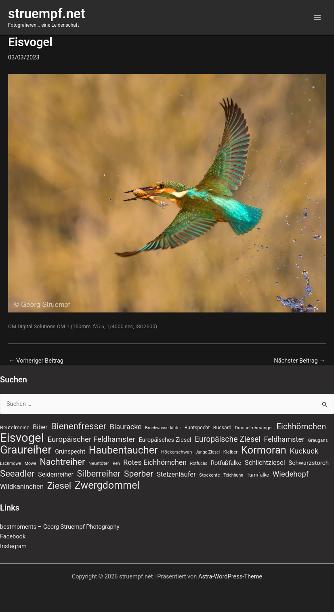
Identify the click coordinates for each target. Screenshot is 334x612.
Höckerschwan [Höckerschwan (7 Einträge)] (176, 452)
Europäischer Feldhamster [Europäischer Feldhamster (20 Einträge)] (91, 439)
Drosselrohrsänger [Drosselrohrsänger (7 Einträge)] (254, 428)
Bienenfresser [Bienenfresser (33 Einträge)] (78, 426)
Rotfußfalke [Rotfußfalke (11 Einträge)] (226, 462)
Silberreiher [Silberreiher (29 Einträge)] (98, 474)
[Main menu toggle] (317, 17)
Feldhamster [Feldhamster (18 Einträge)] (284, 439)
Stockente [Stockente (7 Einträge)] (209, 475)
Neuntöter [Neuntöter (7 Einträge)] (98, 463)
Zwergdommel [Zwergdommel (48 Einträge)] (107, 485)
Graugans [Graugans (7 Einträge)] (318, 440)
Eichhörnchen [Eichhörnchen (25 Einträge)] (301, 426)
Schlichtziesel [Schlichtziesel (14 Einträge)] (265, 462)
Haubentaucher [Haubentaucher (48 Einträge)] (123, 450)
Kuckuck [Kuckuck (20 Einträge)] (304, 451)
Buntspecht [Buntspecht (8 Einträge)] (197, 428)
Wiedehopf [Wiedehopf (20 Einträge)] (291, 474)
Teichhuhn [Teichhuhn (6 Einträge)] (233, 475)
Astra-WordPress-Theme (230, 576)
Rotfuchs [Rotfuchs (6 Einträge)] (199, 463)
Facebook (12, 536)
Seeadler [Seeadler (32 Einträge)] (17, 473)
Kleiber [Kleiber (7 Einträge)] (230, 452)
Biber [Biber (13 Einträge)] (40, 427)
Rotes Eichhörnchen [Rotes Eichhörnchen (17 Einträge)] (155, 462)
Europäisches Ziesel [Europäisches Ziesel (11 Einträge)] (165, 439)
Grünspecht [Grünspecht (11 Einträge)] (70, 451)
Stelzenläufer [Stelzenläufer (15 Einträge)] (176, 474)
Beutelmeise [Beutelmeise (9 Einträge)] (14, 427)
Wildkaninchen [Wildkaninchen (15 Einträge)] (22, 486)
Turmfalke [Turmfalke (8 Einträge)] (258, 475)
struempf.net (46, 13)
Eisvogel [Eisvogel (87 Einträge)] (22, 438)
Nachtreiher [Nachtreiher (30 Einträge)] (62, 462)
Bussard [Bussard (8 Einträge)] (222, 428)
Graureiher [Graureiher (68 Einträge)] (26, 450)
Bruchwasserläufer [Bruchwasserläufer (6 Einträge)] (163, 428)
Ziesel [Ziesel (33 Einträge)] (59, 485)
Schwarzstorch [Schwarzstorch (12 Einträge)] (308, 462)
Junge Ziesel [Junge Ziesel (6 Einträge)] (207, 452)
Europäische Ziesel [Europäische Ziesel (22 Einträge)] (227, 439)
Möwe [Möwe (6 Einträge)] (30, 463)
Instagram (13, 546)
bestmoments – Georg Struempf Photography (60, 526)
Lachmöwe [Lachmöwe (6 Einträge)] (10, 463)
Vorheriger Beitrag (36, 361)
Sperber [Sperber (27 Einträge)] (138, 474)
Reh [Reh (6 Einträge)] (116, 463)
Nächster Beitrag (299, 361)
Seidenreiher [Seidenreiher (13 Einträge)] (55, 474)
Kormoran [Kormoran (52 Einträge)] (263, 450)
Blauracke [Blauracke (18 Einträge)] (126, 426)
